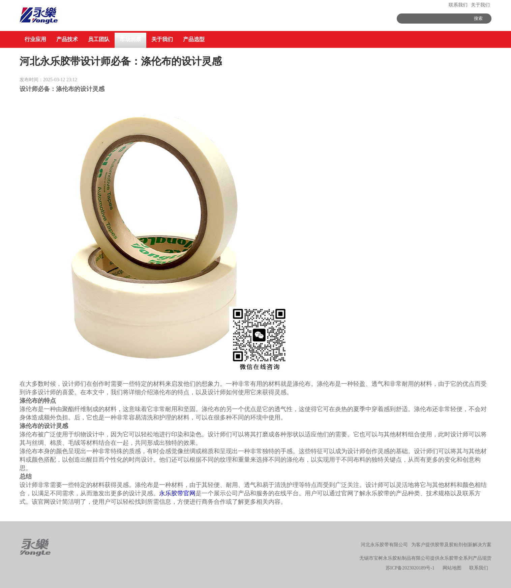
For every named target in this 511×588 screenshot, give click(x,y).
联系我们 (458, 4)
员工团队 (99, 39)
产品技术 (67, 39)
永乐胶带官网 (177, 493)
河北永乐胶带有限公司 (384, 544)
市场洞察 (130, 39)
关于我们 (480, 4)
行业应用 (35, 39)
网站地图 (452, 567)
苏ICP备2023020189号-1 (410, 567)
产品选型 (194, 39)
